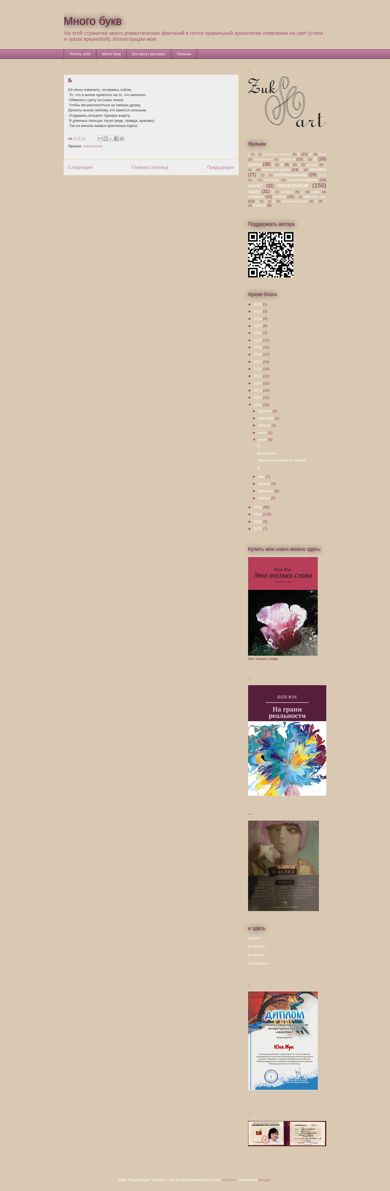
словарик (256, 196)
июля (263, 432)
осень (322, 175)
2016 (258, 369)
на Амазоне (258, 963)
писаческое (93, 146)
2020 (258, 340)
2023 (258, 326)
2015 (258, 376)
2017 (258, 362)
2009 (258, 514)
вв (310, 154)
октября (265, 411)
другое (255, 164)
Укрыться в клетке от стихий (281, 460)
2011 (258, 405)
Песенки (184, 54)
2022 (258, 333)
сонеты (280, 196)
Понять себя (80, 54)
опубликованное (290, 174)
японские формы (295, 201)
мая (262, 476)
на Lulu (254, 938)
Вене (322, 154)
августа (265, 425)
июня (263, 440)
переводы (271, 180)
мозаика (317, 169)
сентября (266, 418)
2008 (258, 521)
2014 (258, 383)
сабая (315, 192)
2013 (258, 390)
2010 (258, 507)
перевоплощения (302, 180)
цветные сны (315, 196)
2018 (258, 354)
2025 (258, 311)
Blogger (264, 1180)
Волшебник (266, 453)
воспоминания (263, 159)
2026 (258, 304)
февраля (266, 491)
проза (254, 191)
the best (259, 205)
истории (312, 164)
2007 (258, 528)
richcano (229, 1180)
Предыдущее (220, 167)
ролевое (287, 192)
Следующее (80, 167)
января (264, 498)
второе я (287, 159)
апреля (264, 483)
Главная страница (150, 167)
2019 (258, 347)
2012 (258, 397)
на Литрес (256, 946)
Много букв (93, 21)
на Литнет (256, 955)
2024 (258, 319)
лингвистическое (276, 169)
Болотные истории (277, 154)
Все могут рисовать (149, 54)
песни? (255, 185)
